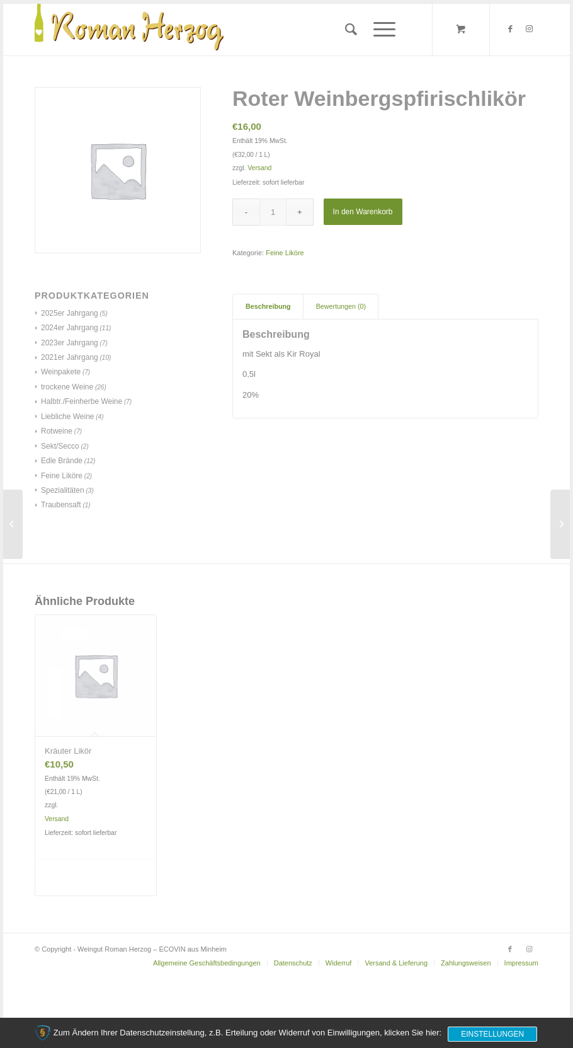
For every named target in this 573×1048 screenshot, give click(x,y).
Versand (259, 167)
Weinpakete (61, 371)
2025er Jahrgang (69, 313)
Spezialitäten (62, 490)
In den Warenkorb (363, 211)
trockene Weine (67, 387)
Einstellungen (492, 1034)
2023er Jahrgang (69, 342)
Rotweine (56, 431)
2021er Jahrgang (69, 357)
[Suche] (351, 29)
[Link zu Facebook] (510, 29)
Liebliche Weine (67, 416)
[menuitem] (351, 29)
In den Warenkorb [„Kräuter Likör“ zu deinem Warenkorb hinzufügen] (68, 877)
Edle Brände (61, 460)
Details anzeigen (121, 877)
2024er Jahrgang (69, 327)
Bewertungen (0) (341, 306)
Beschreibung (268, 306)
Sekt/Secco (60, 446)
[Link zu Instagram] (528, 29)
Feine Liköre (61, 475)
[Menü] (380, 29)
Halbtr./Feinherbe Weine (81, 401)
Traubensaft (61, 504)
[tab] (268, 307)
